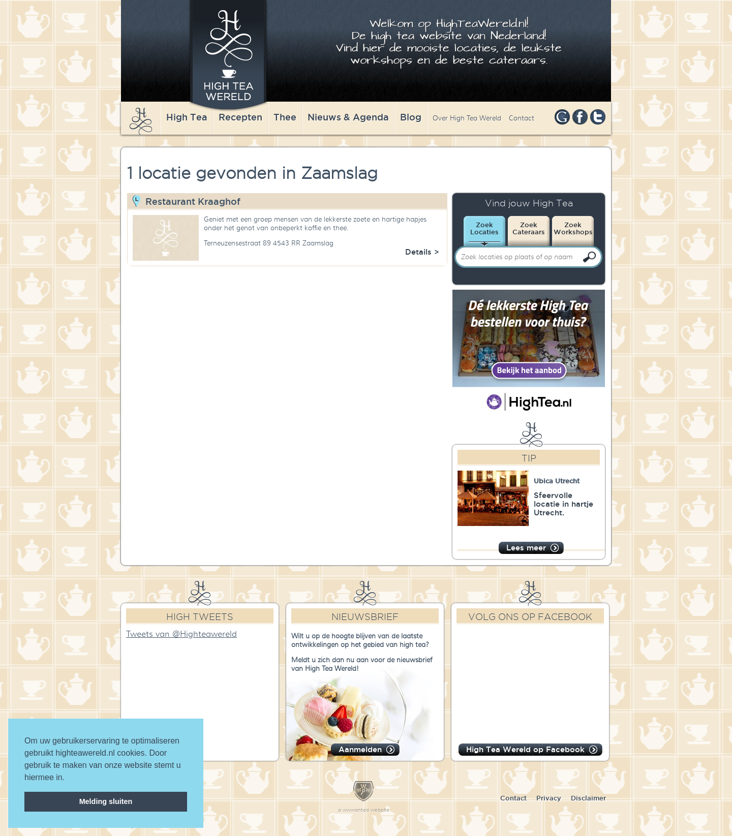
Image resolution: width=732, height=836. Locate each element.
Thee (284, 117)
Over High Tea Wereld (467, 118)
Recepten (240, 117)
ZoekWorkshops (573, 228)
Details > (422, 251)
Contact (521, 118)
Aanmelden (360, 749)
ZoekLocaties (484, 228)
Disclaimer (588, 797)
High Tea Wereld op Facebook (525, 749)
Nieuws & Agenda (348, 117)
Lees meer (526, 547)
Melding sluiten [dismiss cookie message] (106, 801)
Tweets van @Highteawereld (181, 634)
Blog (410, 117)
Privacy (548, 797)
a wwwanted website (363, 810)
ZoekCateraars (528, 228)
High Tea (186, 117)
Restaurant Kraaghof (192, 201)
